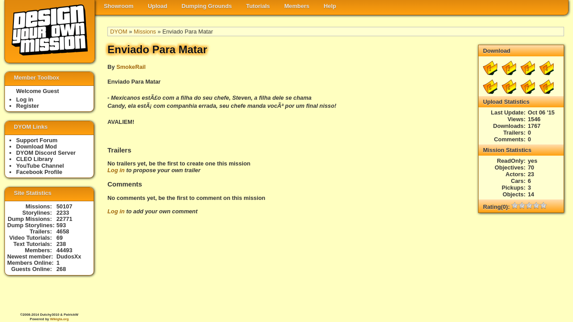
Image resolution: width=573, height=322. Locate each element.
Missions (145, 31)
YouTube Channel (40, 165)
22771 (64, 219)
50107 (64, 206)
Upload (157, 6)
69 (59, 237)
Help (330, 6)
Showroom (118, 6)
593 (61, 225)
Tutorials (258, 6)
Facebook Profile (39, 172)
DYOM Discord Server (46, 152)
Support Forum (36, 140)
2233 (62, 212)
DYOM (118, 31)
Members (296, 6)
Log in (115, 170)
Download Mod (36, 146)
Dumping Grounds (207, 6)
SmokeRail (130, 67)
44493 (64, 250)
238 (61, 244)
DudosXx (68, 256)
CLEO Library (34, 159)
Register (27, 105)
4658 (62, 231)
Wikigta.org (59, 319)
